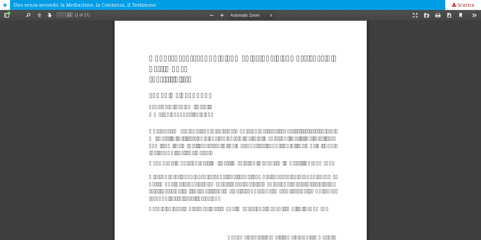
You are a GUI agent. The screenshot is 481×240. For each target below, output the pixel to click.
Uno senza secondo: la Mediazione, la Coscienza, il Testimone (84, 5)
